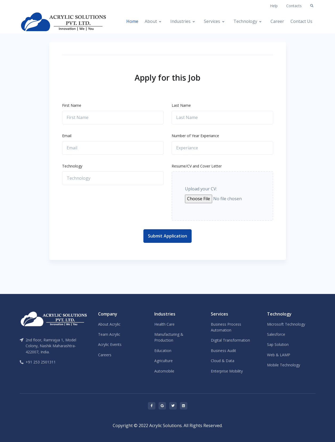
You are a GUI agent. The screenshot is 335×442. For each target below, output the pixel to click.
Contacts (294, 5)
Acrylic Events (110, 344)
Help (274, 5)
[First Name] (113, 118)
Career (277, 21)
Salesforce (276, 334)
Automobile (164, 371)
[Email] (113, 148)
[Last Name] (222, 118)
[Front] (38, 22)
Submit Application (167, 236)
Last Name (181, 105)
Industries (180, 21)
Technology (245, 21)
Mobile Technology (283, 364)
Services (212, 21)
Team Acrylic (109, 334)
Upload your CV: (201, 189)
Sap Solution (278, 344)
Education (162, 350)
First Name (71, 105)
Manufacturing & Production (168, 337)
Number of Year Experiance (195, 135)
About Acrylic (109, 324)
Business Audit (223, 350)
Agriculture (163, 360)
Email (66, 135)
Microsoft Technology (286, 324)
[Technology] (113, 178)
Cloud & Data (222, 360)
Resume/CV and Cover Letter (197, 166)
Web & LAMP (278, 354)
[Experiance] (222, 148)
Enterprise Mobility (227, 371)
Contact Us (301, 21)
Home (132, 21)
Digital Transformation (230, 340)
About (151, 21)
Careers (104, 354)
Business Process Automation (226, 327)
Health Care (164, 324)
